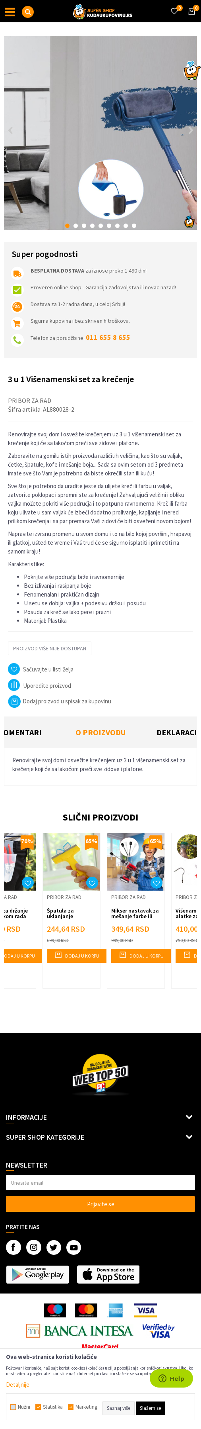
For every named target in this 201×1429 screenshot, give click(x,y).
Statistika (53, 1407)
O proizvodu (100, 732)
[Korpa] (190, 18)
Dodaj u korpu (76, 955)
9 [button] (134, 226)
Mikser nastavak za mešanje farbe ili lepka (135, 916)
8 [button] (125, 226)
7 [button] (117, 226)
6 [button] (109, 226)
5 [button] (100, 226)
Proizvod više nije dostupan (49, 648)
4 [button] (92, 226)
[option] (100, 133)
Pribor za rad (29, 400)
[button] (28, 12)
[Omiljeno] (174, 6)
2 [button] (75, 226)
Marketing (86, 1407)
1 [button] (67, 226)
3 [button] (84, 226)
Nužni (24, 1407)
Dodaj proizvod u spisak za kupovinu (59, 701)
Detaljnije (17, 1384)
